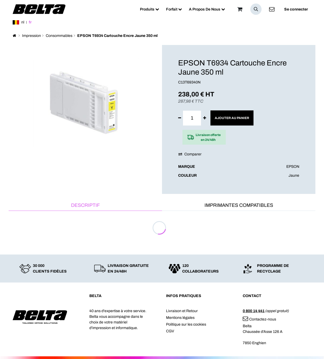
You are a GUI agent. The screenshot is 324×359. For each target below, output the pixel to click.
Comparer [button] (190, 154)
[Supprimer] (179, 118)
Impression (31, 36)
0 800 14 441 (254, 311)
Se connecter (296, 9)
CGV (170, 331)
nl (22, 22)
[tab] (85, 205)
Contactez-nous (259, 319)
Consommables (59, 36)
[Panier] (239, 9)
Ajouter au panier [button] (232, 118)
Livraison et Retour (182, 311)
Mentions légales (180, 318)
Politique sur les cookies (186, 324)
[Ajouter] (204, 118)
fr (30, 22)
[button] (256, 9)
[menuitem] (149, 9)
